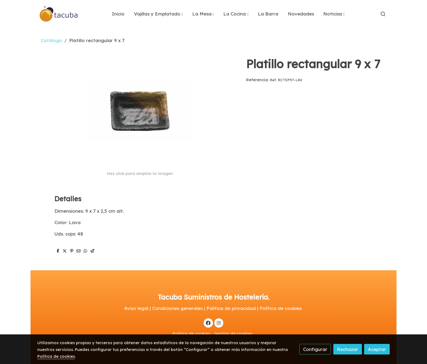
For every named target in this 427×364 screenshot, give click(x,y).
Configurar (315, 349)
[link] (58, 13)
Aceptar (377, 349)
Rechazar (347, 349)
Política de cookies (191, 333)
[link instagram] (218, 322)
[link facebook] (208, 322)
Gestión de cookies (233, 333)
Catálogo (51, 40)
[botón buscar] (383, 14)
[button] (158, 14)
